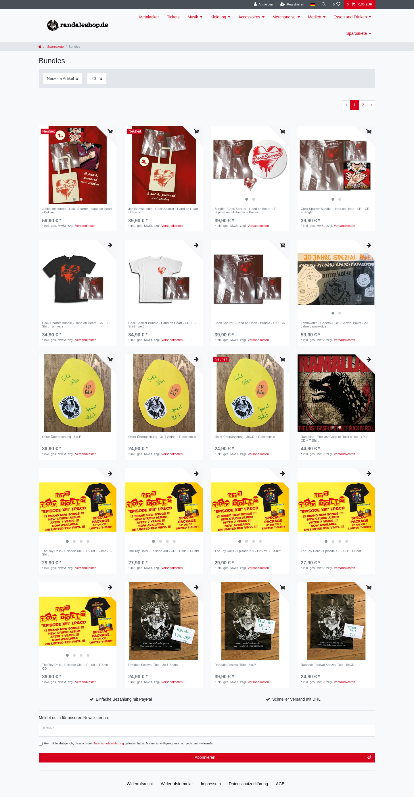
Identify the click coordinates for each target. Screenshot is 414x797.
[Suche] (323, 4)
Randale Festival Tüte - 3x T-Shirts (153, 664)
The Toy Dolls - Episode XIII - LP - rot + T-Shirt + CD (76, 666)
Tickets (173, 17)
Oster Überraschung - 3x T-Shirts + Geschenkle (162, 436)
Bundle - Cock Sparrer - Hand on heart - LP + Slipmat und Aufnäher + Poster (246, 210)
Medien (314, 17)
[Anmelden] (263, 4)
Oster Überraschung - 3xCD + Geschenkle (244, 436)
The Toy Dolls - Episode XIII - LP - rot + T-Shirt (247, 551)
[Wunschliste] (336, 4)
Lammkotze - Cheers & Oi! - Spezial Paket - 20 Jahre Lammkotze (334, 324)
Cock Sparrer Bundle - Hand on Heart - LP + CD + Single (335, 210)
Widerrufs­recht (140, 783)
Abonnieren (283, 757)
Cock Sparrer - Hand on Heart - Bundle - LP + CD (249, 323)
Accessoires (249, 17)
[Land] (312, 4)
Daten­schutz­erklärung (248, 783)
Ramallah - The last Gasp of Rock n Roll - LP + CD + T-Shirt (334, 438)
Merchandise (284, 17)
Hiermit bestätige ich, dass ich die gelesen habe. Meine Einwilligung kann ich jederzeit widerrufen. (129, 743)
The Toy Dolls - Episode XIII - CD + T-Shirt (331, 551)
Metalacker (149, 17)
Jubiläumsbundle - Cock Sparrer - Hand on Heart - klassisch (163, 210)
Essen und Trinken (350, 17)
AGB (280, 783)
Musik (192, 17)
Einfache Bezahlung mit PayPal (124, 699)
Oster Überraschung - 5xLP (61, 436)
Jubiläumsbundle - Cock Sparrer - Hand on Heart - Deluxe (77, 210)
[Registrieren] (292, 4)
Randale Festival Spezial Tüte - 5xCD (327, 664)
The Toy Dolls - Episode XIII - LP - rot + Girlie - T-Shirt (77, 552)
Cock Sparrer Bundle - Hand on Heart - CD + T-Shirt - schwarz (76, 324)
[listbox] (77, 165)
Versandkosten (85, 225)
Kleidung (218, 17)
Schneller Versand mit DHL (296, 699)
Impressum (211, 783)
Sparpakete (356, 33)
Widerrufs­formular (177, 783)
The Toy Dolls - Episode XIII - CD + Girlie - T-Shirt (163, 551)
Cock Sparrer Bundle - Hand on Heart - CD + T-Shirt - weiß (162, 324)
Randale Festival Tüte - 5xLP (235, 664)
